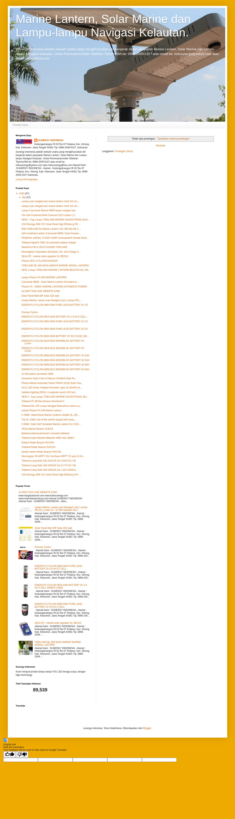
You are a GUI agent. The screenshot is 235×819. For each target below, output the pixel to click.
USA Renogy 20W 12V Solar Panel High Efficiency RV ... (51, 474)
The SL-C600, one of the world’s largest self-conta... (49, 419)
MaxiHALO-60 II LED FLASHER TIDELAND (44, 247)
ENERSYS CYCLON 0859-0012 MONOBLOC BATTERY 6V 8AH (55, 369)
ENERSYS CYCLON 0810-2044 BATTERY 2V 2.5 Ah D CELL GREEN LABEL (61, 586)
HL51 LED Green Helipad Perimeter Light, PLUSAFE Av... (52, 387)
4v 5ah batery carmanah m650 (37, 374)
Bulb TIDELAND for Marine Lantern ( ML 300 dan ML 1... (51, 229)
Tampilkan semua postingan (173, 138)
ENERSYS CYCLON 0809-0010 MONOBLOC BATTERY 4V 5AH (55, 355)
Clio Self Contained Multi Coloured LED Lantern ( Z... (49, 215)
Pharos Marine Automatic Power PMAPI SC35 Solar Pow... (52, 383)
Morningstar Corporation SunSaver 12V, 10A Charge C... (51, 251)
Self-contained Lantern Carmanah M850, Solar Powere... (51, 233)
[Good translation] (9, 754)
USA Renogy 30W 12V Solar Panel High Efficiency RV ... (51, 224)
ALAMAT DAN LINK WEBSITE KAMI (41, 291)
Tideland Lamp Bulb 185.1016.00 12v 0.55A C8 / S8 (49, 460)
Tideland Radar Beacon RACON (38, 447)
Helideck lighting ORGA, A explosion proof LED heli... (49, 392)
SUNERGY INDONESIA (50, 140)
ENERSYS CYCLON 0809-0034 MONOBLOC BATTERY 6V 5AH (55, 360)
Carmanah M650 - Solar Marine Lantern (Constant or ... (50, 282)
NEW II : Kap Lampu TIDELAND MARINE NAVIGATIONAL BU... (55, 396)
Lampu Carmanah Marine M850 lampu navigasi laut (48, 210)
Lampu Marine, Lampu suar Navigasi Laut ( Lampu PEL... (51, 300)
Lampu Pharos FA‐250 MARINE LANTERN (44, 277)
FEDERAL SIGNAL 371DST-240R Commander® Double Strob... (55, 238)
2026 (22, 193)
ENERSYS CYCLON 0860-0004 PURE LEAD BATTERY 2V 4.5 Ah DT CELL (58, 567)
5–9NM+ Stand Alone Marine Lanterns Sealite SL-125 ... (51, 415)
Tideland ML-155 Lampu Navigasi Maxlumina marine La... (52, 406)
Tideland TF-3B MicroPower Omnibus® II (43, 401)
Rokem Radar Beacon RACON (38, 442)
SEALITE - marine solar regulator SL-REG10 (45, 256)
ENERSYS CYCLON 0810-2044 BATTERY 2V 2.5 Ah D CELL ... (55, 316)
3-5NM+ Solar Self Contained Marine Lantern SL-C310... (51, 424)
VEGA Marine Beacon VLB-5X (37, 429)
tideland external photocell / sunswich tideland (45, 433)
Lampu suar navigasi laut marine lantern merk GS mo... (50, 201)
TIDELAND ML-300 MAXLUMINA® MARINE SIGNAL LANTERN (55, 265)
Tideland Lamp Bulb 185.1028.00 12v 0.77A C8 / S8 (49, 465)
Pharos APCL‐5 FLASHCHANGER (40, 260)
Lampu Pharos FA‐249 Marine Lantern (41, 410)
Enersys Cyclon (30, 312)
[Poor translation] (22, 754)
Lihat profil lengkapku (27, 179)
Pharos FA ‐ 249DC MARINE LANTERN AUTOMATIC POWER (54, 286)
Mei (24, 197)
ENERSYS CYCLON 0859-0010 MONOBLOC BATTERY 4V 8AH (55, 364)
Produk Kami (20, 124)
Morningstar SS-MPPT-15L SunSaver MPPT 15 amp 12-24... (53, 456)
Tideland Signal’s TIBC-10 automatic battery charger (49, 242)
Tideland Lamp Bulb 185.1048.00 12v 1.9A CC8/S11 (49, 470)
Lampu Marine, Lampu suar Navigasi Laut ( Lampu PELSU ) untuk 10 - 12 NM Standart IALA (61, 508)
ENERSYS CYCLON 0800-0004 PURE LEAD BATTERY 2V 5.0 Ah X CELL (58, 605)
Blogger (147, 728)
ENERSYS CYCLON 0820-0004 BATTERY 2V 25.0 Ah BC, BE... (55, 336)
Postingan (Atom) (124, 151)
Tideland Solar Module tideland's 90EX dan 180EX (48, 437)
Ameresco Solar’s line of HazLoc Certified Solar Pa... (49, 378)
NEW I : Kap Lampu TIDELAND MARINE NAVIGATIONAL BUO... (56, 219)
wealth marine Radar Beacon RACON (41, 451)
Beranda (160, 145)
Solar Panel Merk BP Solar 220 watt (40, 295)
